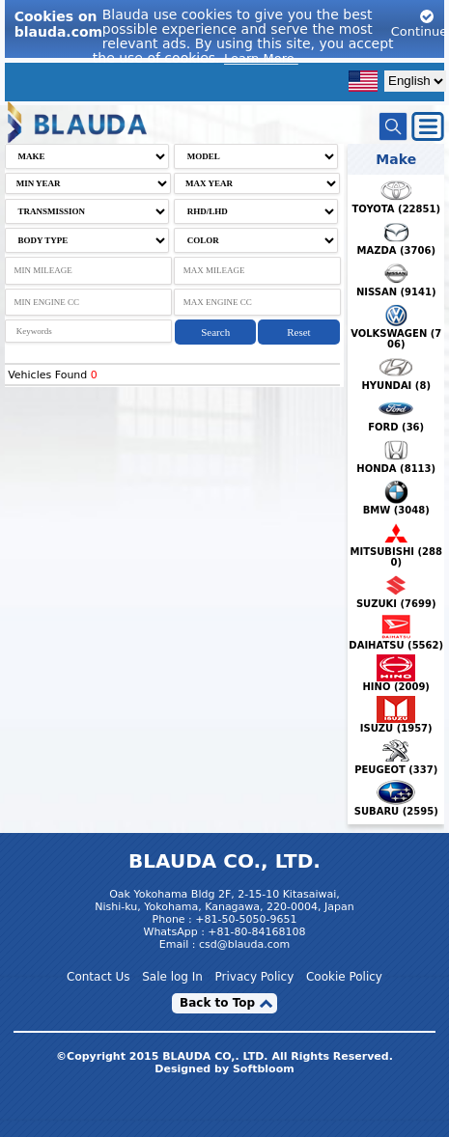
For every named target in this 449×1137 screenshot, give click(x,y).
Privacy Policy (255, 977)
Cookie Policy (344, 977)
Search (215, 332)
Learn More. (261, 58)
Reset (298, 332)
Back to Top (217, 1003)
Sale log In (172, 977)
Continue (419, 24)
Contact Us (98, 977)
